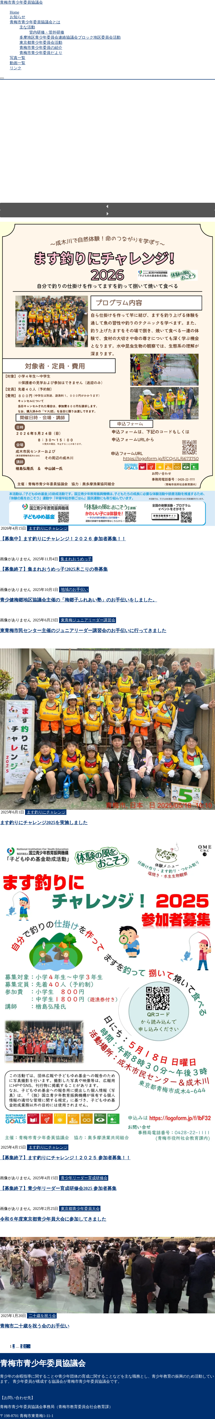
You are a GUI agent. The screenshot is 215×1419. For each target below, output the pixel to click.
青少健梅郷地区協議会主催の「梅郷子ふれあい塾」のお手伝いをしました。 (78, 599)
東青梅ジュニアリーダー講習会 (88, 620)
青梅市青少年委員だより (40, 53)
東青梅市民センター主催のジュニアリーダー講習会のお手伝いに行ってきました (83, 630)
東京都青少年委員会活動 (40, 42)
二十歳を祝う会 (42, 1316)
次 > (26, 1346)
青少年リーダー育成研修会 (84, 1178)
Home (14, 12)
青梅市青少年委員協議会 (21, 2)
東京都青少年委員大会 (80, 1209)
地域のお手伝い (74, 590)
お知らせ (17, 17)
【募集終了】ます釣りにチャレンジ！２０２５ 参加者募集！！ (65, 1157)
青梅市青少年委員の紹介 (40, 48)
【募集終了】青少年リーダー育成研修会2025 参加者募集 (58, 1188)
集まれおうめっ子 (76, 559)
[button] (107, 206)
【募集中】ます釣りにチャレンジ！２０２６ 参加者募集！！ (63, 538)
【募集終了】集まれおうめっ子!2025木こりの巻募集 (54, 569)
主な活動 (27, 27)
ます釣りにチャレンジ (48, 528)
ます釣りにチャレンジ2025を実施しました (44, 822)
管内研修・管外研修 (46, 32)
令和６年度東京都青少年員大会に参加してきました (53, 1219)
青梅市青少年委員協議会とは (35, 22)
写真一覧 (17, 58)
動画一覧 (17, 63)
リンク (15, 68)
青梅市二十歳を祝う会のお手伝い (34, 1325)
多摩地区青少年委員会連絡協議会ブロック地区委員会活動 (70, 37)
